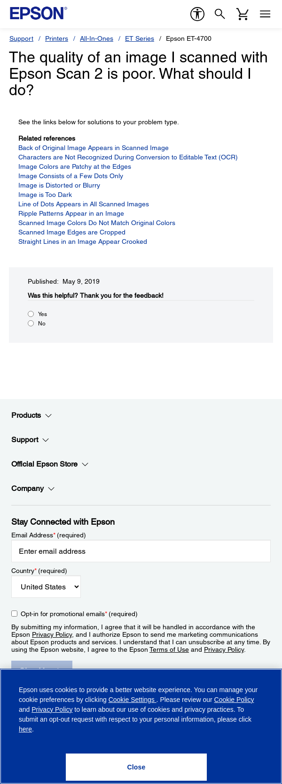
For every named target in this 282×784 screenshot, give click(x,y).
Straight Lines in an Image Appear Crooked (82, 241)
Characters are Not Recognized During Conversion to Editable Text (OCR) (128, 157)
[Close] (136, 767)
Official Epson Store (50, 464)
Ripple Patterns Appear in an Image (71, 213)
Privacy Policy (52, 634)
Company (33, 488)
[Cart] (242, 14)
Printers (56, 38)
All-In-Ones (96, 38)
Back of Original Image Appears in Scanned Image (93, 147)
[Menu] (265, 14)
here (25, 729)
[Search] (219, 14)
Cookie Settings (133, 699)
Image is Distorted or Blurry (59, 185)
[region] (141, 726)
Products (31, 415)
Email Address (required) (48, 535)
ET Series (139, 38)
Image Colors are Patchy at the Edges (74, 166)
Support (21, 38)
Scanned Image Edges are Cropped (71, 232)
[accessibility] (197, 14)
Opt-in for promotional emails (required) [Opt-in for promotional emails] (79, 614)
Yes (42, 314)
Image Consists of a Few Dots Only (70, 176)
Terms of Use (169, 649)
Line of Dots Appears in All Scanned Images (83, 204)
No (42, 323)
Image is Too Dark (45, 194)
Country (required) (39, 570)
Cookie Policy (234, 699)
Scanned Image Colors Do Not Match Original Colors (96, 222)
